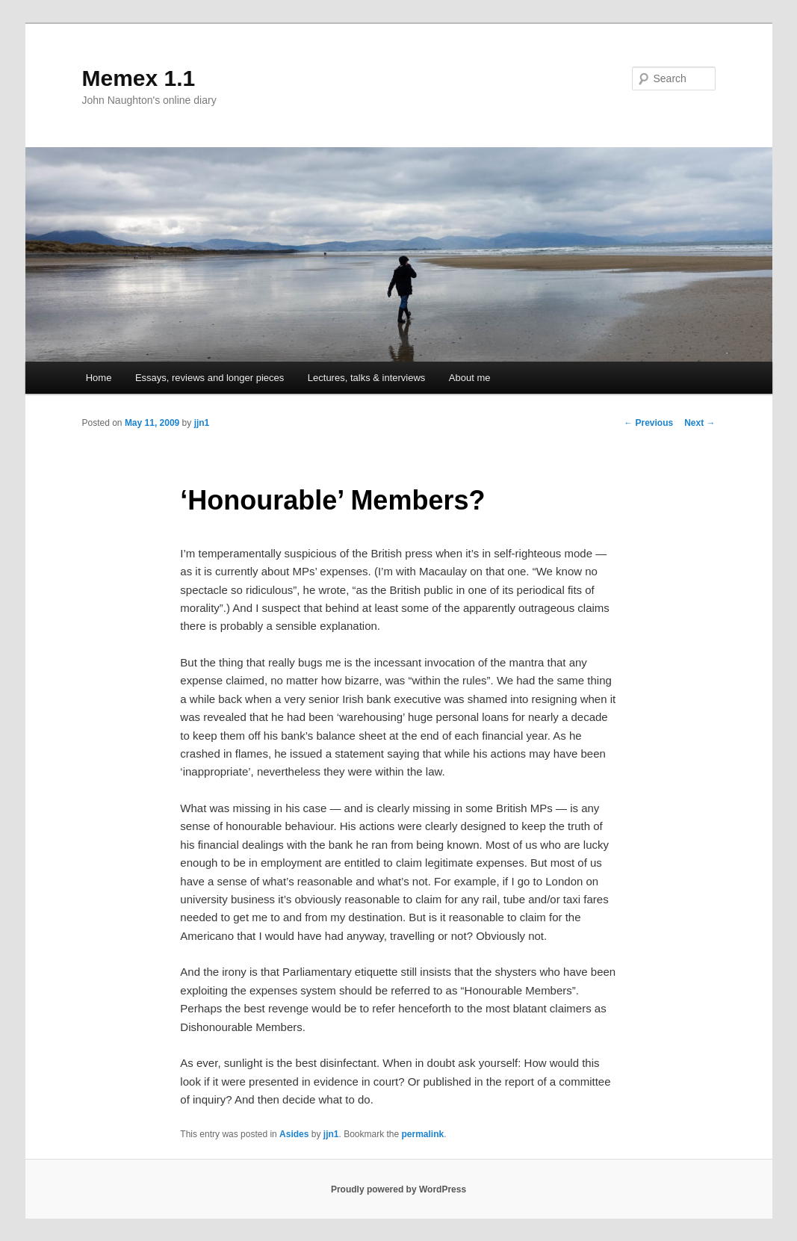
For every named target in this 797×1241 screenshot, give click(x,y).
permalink (423, 1134)
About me (470, 377)
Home (99, 377)
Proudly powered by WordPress (398, 1189)
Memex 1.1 (139, 78)
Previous (648, 423)
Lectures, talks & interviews (367, 377)
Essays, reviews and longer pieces (209, 377)
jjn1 (202, 423)
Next (699, 423)
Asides (293, 1134)
